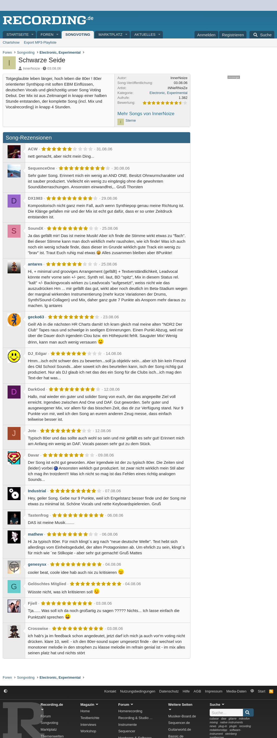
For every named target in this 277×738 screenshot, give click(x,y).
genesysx (37, 564)
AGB (197, 691)
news (213, 726)
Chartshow (11, 42)
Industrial (37, 490)
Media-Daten (236, 691)
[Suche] (261, 34)
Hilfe (186, 691)
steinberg (231, 733)
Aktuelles (145, 35)
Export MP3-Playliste (40, 42)
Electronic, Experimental (168, 93)
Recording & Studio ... (135, 718)
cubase (214, 718)
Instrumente (127, 725)
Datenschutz (169, 691)
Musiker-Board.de (182, 716)
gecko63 (36, 317)
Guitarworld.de (179, 729)
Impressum (213, 691)
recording (245, 726)
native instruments (231, 722)
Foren (47, 35)
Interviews (88, 725)
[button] (32, 35)
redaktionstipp (218, 730)
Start (261, 691)
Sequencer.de (179, 723)
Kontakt (110, 691)
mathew (35, 534)
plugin (233, 726)
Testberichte (89, 718)
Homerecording (130, 711)
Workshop (88, 731)
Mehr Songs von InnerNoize (145, 113)
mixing (214, 722)
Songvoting (77, 35)
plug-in (223, 726)
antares (35, 264)
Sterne (131, 120)
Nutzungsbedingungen (137, 691)
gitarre (232, 718)
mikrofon (244, 718)
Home (85, 711)
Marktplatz (110, 35)
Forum (46, 716)
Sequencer (126, 731)
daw (223, 718)
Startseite (17, 35)
